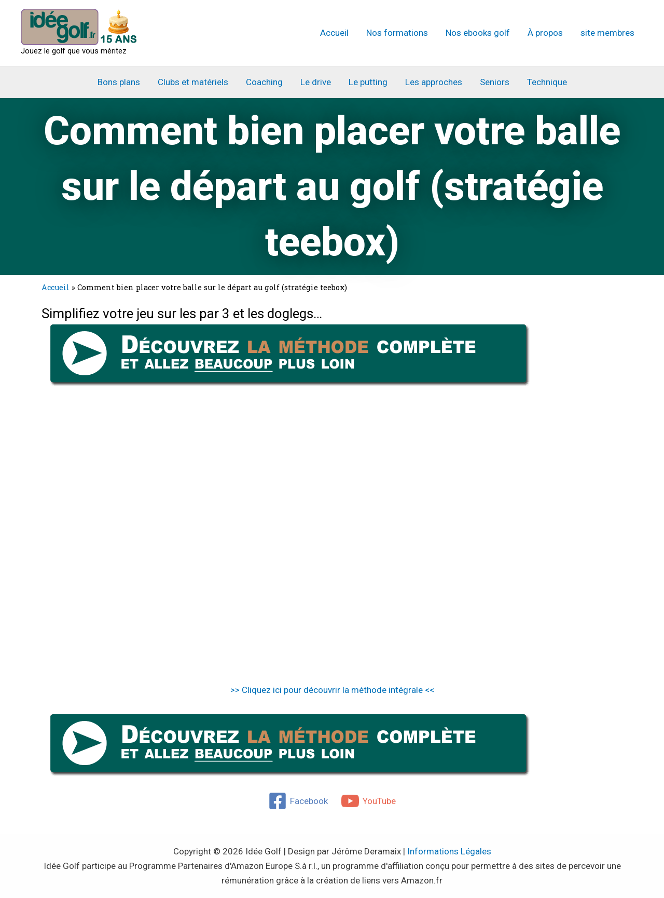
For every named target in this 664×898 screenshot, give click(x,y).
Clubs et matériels (193, 82)
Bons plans (119, 82)
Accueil (334, 33)
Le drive (315, 82)
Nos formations (397, 33)
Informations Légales (449, 851)
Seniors (494, 82)
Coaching (264, 82)
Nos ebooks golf (478, 33)
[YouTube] (369, 801)
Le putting (368, 82)
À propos (545, 33)
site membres (607, 33)
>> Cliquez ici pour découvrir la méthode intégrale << (332, 690)
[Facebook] (298, 801)
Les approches (433, 82)
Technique (547, 82)
